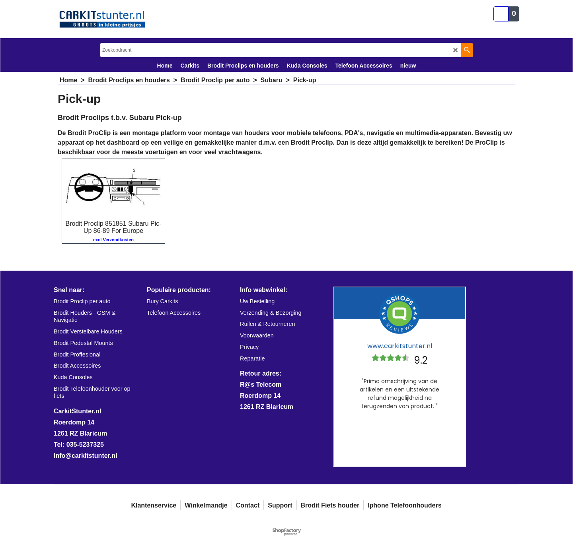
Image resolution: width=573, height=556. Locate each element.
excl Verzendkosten (113, 239)
